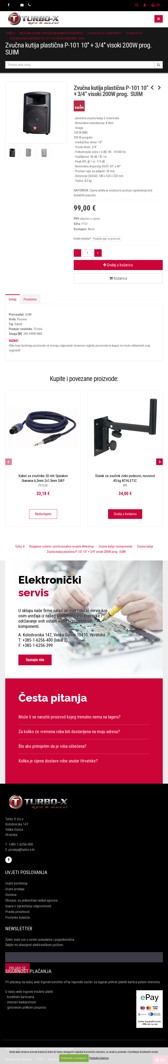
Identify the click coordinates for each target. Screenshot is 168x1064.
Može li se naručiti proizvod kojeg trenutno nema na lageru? (69, 717)
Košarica (118, 278)
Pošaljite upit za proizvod (106, 238)
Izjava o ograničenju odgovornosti (28, 906)
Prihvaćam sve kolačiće (74, 1058)
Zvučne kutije (133, 33)
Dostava (10, 895)
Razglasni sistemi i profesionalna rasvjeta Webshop (51, 33)
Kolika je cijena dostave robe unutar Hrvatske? (58, 761)
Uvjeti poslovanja (26, 872)
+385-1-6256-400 (21, 844)
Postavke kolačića (17, 917)
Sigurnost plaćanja (28, 971)
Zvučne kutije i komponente (104, 33)
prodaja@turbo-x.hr (22, 850)
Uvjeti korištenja (16, 883)
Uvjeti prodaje (14, 889)
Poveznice (30, 299)
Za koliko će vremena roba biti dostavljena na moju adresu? (69, 731)
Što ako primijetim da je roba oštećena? (52, 746)
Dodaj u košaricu (118, 265)
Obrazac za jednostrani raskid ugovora (31, 900)
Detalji (12, 299)
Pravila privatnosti (17, 912)
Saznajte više (35, 660)
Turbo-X (10, 33)
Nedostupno (43, 514)
